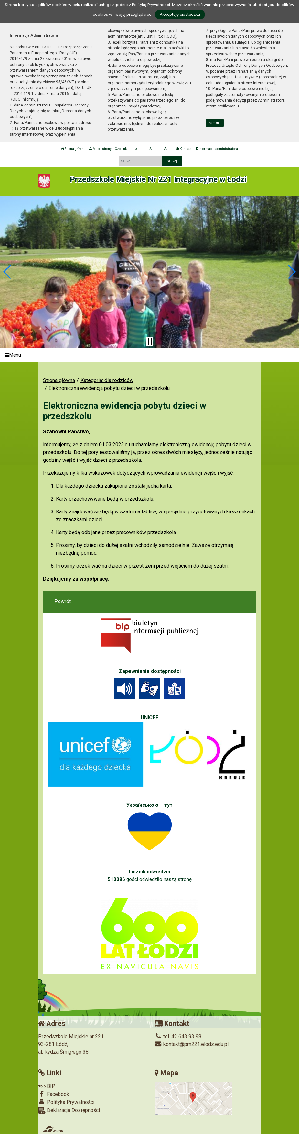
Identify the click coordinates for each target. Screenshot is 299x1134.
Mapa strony (100, 149)
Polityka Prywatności (66, 1102)
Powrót (62, 601)
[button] (7, 272)
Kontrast (184, 149)
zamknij (214, 123)
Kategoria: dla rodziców (106, 380)
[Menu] (149, 355)
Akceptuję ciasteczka (180, 14)
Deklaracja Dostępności (69, 1110)
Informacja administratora (217, 149)
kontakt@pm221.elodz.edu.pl (192, 1044)
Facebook (53, 1094)
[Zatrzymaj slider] (150, 341)
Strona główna (73, 149)
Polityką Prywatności (151, 4)
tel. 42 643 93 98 (178, 1036)
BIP (46, 1086)
